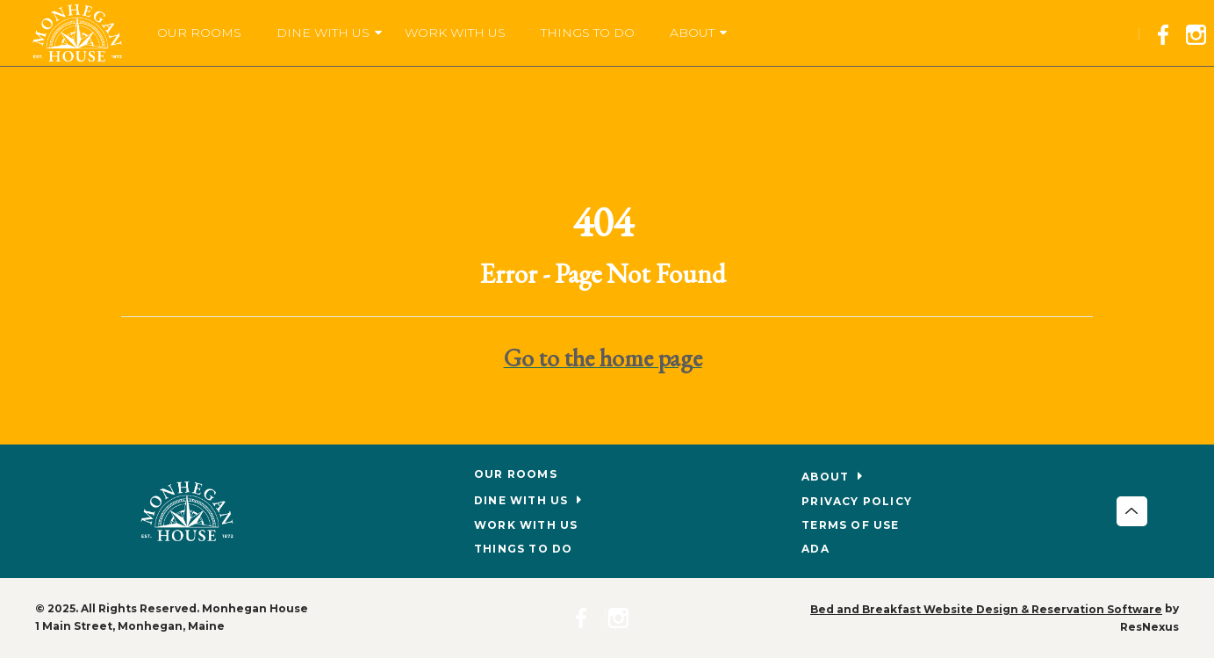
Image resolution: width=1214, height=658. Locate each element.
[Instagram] (1200, 32)
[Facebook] (1168, 32)
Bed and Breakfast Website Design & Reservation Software (986, 609)
